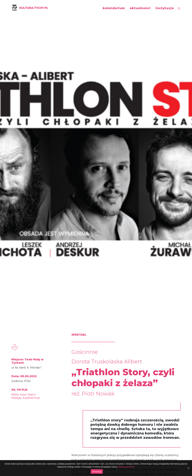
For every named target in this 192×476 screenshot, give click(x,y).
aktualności (140, 8)
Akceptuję (96, 471)
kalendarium (114, 8)
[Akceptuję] (188, 468)
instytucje (165, 8)
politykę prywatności (126, 467)
